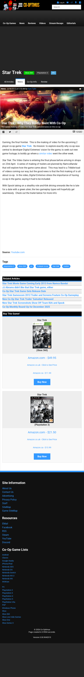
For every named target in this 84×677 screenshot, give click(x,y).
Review (44, 82)
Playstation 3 (42, 73)
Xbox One (6, 620)
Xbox (4, 611)
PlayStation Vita (8, 602)
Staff (4, 503)
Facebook (7, 527)
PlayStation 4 (7, 596)
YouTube (6, 538)
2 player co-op (42, 266)
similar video (45, 153)
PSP (4, 605)
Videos (42, 23)
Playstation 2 (7, 590)
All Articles (9, 82)
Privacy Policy (9, 499)
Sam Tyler (32, 89)
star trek (56, 266)
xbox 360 (22, 266)
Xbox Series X (8, 623)
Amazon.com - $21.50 (42, 432)
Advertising (8, 495)
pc (31, 266)
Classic (5, 558)
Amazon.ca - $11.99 (42, 373)
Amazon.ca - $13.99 (42, 447)
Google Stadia (8, 561)
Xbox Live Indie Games (11, 617)
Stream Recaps (56, 23)
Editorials (71, 23)
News (21, 23)
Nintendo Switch (9, 573)
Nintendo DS (7, 570)
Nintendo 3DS (8, 567)
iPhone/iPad (7, 564)
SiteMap (6, 507)
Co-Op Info (32, 82)
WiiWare (5, 582)
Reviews (32, 23)
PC (53, 73)
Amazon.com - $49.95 (42, 358)
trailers (66, 266)
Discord (6, 542)
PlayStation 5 (7, 599)
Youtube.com (18, 252)
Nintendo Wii (7, 579)
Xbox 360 (29, 73)
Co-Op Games (9, 23)
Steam (5, 534)
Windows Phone (9, 608)
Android (5, 555)
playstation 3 (9, 266)
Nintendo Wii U (8, 576)
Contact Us (7, 492)
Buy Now (42, 382)
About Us (7, 488)
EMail (5, 523)
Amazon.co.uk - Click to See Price (42, 365)
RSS (4, 531)
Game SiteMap (10, 510)
